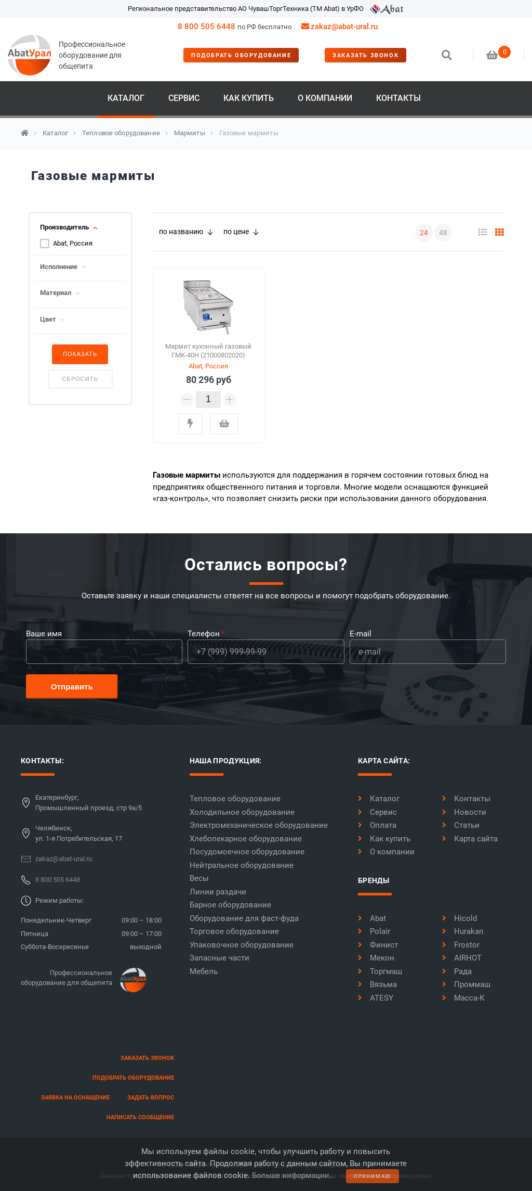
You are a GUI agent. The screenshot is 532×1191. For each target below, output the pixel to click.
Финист (378, 945)
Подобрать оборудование (241, 55)
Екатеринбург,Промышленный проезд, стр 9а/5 (88, 802)
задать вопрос (150, 1097)
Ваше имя (44, 633)
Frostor (461, 945)
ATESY (375, 998)
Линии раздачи (218, 892)
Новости (464, 812)
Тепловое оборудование (121, 133)
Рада (457, 971)
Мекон (376, 958)
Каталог (126, 98)
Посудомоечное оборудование (247, 851)
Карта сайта (470, 838)
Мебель (204, 971)
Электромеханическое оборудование (259, 825)
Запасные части (219, 958)
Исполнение (58, 267)
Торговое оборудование (234, 931)
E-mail (360, 633)
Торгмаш (380, 971)
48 (443, 232)
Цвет (48, 319)
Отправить (72, 686)
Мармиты (189, 133)
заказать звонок (365, 55)
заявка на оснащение (75, 1097)
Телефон (204, 633)
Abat (372, 918)
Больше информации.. (293, 1175)
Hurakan (462, 931)
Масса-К (463, 998)
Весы (199, 878)
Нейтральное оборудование (242, 865)
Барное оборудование (230, 905)
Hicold (459, 918)
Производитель (64, 227)
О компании (325, 98)
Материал (55, 293)
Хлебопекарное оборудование (246, 838)
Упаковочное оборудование (242, 945)
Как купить (248, 98)
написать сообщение (140, 1117)
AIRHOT (462, 958)
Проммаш (466, 984)
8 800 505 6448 (206, 26)
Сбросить (80, 379)
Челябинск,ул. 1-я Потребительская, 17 (78, 833)
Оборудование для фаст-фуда (244, 918)
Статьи (461, 825)
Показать (80, 354)
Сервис (184, 98)
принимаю (372, 1176)
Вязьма (377, 984)
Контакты (398, 98)
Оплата (377, 825)
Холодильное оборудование (242, 812)
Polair (374, 931)
